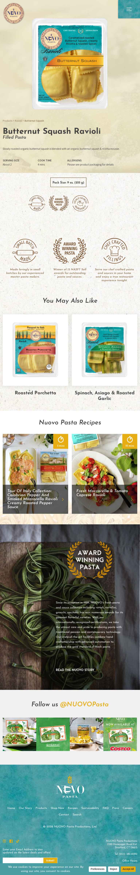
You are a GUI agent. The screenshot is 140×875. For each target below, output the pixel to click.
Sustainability (90, 808)
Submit (50, 861)
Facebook (11, 841)
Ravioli (18, 120)
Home (11, 808)
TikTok (17, 841)
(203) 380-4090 (128, 854)
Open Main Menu (129, 9)
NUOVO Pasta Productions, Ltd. (13, 13)
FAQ (105, 808)
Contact (64, 814)
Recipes (73, 808)
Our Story (25, 808)
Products (7, 120)
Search (77, 814)
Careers (128, 808)
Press (115, 808)
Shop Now (57, 808)
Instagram (4, 841)
